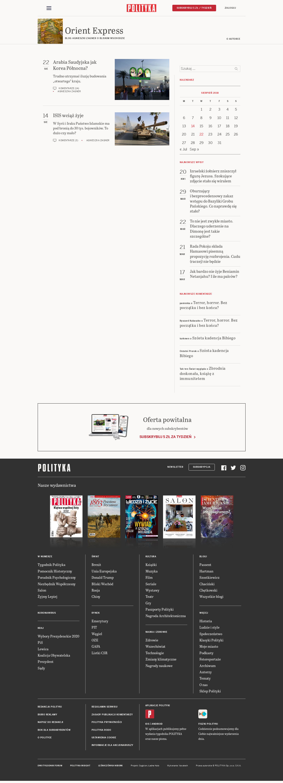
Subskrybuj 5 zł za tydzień (165, 437)
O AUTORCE (233, 39)
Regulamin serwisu (105, 707)
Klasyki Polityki (211, 640)
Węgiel (97, 634)
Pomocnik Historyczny (55, 571)
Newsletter (175, 467)
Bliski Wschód (102, 584)
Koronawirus (47, 613)
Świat (95, 557)
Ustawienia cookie (104, 738)
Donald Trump (103, 577)
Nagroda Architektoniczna (166, 616)
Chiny (96, 597)
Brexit (96, 565)
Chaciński (207, 584)
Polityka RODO (101, 730)
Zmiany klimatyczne (161, 659)
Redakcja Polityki (50, 707)
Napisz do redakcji (50, 722)
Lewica (43, 649)
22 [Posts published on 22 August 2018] (201, 135)
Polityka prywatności (107, 722)
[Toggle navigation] (49, 8)
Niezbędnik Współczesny (57, 584)
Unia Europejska (104, 571)
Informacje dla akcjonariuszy (112, 746)
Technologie (155, 653)
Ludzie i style (209, 627)
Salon (42, 590)
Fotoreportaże (210, 659)
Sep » (194, 150)
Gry (148, 603)
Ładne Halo (153, 766)
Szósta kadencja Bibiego (214, 338)
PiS (40, 643)
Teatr (150, 597)
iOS (147, 724)
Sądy (41, 668)
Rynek (96, 613)
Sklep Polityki (210, 691)
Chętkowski (208, 590)
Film (149, 577)
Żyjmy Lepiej (47, 597)
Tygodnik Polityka (51, 565)
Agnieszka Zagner (69, 92)
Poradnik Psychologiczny (57, 577)
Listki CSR (99, 653)
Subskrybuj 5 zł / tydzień (194, 8)
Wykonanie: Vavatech (177, 766)
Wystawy (152, 590)
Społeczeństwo (210, 634)
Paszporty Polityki (160, 609)
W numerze (45, 557)
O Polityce (45, 738)
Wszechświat (155, 647)
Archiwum (207, 666)
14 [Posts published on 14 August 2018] (193, 126)
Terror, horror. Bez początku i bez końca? (203, 305)
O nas (203, 685)
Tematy (205, 679)
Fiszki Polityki (208, 724)
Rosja (96, 590)
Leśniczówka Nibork (110, 766)
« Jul (183, 150)
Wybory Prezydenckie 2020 (58, 636)
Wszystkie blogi (211, 597)
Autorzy (205, 672)
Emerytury (100, 621)
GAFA (96, 647)
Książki (151, 565)
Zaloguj (230, 8)
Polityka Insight (80, 766)
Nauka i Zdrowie (156, 632)
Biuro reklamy (47, 715)
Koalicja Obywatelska (54, 655)
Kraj (41, 628)
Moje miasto (208, 647)
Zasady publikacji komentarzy (112, 715)
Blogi (203, 557)
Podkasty (206, 653)
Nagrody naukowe (159, 666)
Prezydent (45, 662)
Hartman (206, 571)
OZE (95, 640)
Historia (205, 621)
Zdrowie (152, 640)
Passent (205, 565)
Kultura (151, 557)
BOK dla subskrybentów (54, 730)
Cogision (143, 766)
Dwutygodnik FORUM (50, 766)
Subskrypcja (201, 467)
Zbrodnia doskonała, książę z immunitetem (203, 374)
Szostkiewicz (209, 577)
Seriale (151, 584)
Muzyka (152, 571)
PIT (94, 627)
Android (157, 724)
